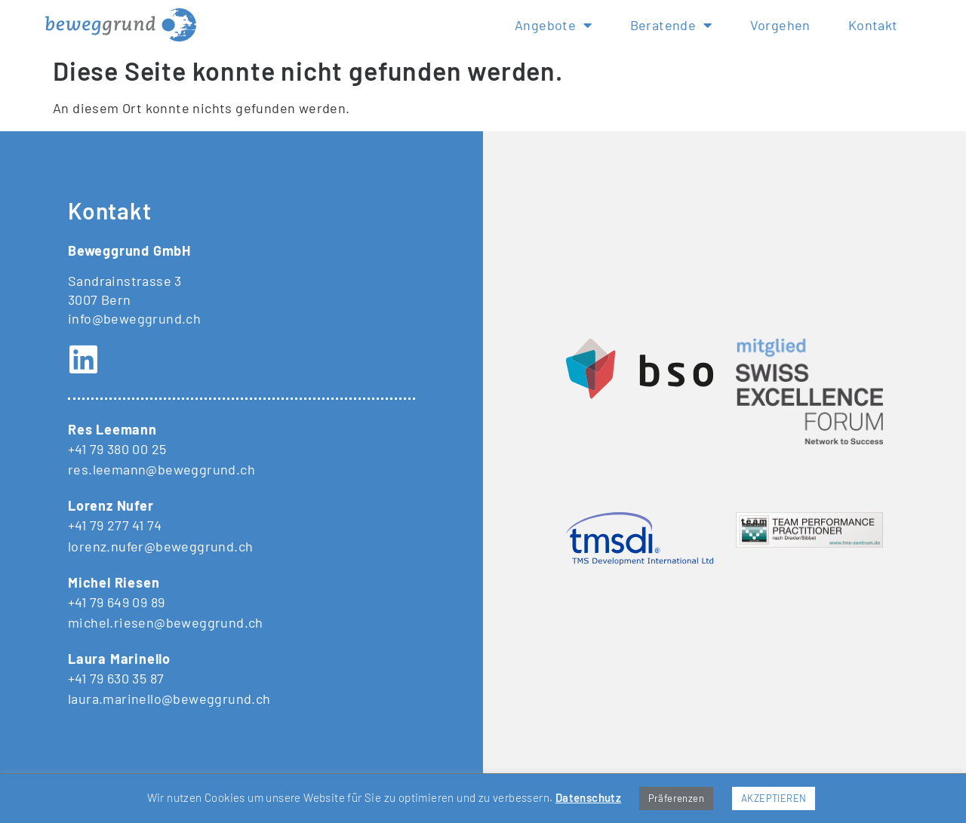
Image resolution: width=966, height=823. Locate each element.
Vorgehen (780, 25)
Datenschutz (588, 797)
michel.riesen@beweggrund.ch (165, 622)
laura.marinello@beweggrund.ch (169, 698)
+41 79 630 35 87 (116, 678)
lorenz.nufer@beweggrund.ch (160, 546)
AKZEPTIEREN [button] (773, 798)
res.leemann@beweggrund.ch (161, 469)
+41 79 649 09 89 (116, 602)
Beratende (671, 25)
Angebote (553, 25)
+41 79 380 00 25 (117, 449)
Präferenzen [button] (676, 798)
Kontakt (873, 25)
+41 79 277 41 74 (115, 525)
